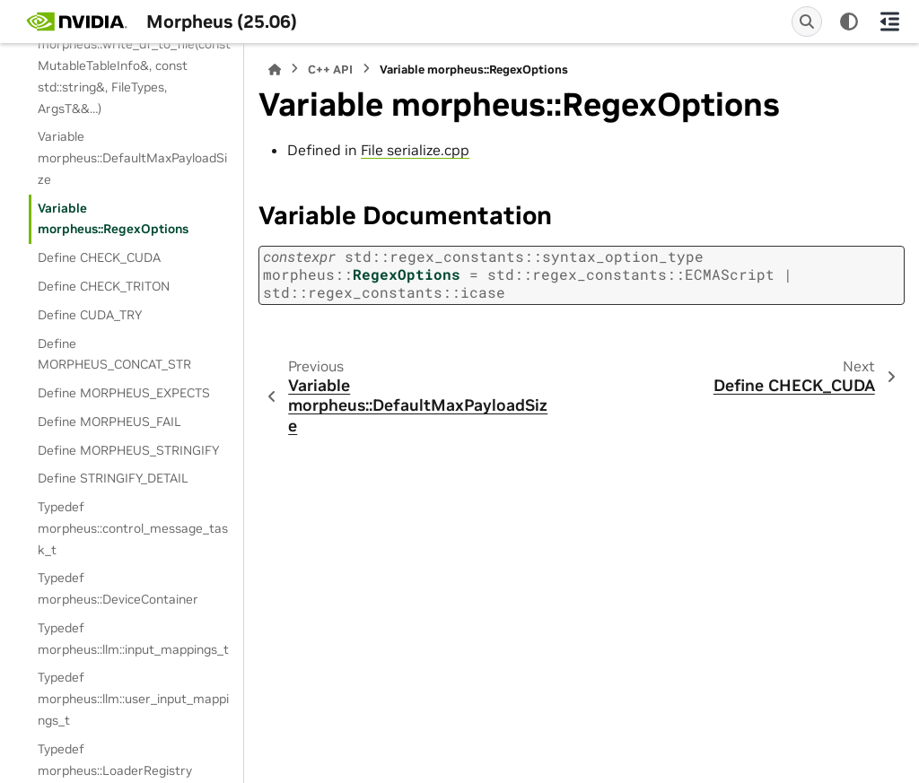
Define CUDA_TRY (90, 315)
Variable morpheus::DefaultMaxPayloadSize (132, 157)
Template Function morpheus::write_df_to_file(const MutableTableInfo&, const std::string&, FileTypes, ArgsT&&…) (134, 66)
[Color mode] (849, 21)
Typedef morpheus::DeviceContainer (118, 588)
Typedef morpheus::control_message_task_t (133, 528)
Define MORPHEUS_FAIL (109, 421)
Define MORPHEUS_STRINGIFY (128, 450)
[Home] (274, 69)
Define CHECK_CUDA (99, 257)
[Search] (807, 21)
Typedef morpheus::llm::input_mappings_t (133, 638)
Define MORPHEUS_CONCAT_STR (114, 354)
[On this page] (889, 21)
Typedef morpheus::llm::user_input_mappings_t (133, 698)
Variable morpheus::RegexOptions (113, 219)
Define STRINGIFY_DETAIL (113, 478)
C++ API (330, 69)
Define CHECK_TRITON (104, 286)
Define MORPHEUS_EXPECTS (124, 393)
